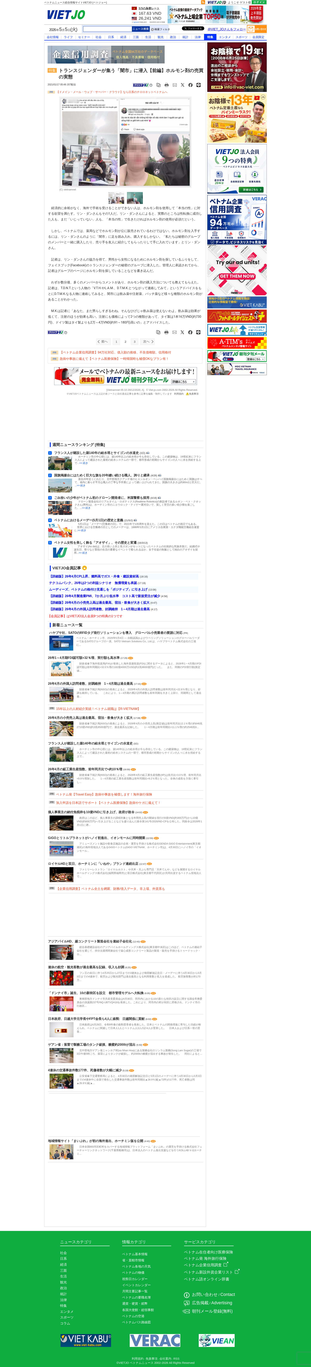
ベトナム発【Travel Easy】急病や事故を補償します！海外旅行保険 (104, 794)
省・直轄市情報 (133, 1260)
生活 (148, 37)
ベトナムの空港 (133, 1316)
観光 (161, 37)
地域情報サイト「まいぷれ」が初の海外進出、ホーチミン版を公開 (96, 1141)
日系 (111, 37)
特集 (210, 37)
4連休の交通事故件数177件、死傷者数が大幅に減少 (85, 1070)
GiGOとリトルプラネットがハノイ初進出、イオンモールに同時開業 (97, 838)
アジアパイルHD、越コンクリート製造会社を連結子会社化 (90, 941)
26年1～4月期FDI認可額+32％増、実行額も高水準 (84, 657)
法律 (198, 37)
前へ (104, 341)
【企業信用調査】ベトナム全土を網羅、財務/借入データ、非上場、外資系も (110, 888)
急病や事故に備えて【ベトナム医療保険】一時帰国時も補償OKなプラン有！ (114, 358)
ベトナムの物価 (133, 1272)
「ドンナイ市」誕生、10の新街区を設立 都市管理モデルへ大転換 (96, 993)
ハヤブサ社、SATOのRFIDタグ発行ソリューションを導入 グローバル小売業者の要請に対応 (115, 632)
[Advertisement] (122, 419)
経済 (123, 37)
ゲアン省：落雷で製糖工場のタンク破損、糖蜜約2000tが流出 (92, 1044)
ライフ (68, 37)
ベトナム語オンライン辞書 (206, 1279)
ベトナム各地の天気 (136, 1266)
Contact (227, 1294)
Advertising (221, 1302)
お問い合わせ (205, 1294)
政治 (173, 37)
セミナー (84, 37)
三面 (136, 37)
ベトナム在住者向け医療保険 (208, 1252)
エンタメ (225, 37)
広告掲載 (200, 1302)
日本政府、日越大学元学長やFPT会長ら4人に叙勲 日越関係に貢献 (97, 1018)
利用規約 (179, 394)
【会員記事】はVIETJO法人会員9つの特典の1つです (85, 616)
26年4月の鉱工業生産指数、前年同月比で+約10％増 (85, 769)
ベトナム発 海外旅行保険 (205, 1258)
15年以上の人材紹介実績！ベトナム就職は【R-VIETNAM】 (98, 709)
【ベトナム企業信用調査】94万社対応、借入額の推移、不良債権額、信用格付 (115, 352)
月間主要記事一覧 (135, 1291)
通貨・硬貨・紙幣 (135, 1303)
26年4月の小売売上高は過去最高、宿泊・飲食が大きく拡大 (90, 717)
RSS (176, 1358)
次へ (146, 341)
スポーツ (242, 37)
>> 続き (83, 462)
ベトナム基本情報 (135, 1254)
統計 (185, 37)
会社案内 (165, 1358)
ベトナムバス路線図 (136, 1322)
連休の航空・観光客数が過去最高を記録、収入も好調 (86, 967)
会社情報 (53, 37)
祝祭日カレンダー (135, 1279)
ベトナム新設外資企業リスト (212, 1272)
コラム (65, 1323)
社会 (99, 37)
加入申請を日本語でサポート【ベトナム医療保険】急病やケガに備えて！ (108, 802)
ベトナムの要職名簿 (136, 1297)
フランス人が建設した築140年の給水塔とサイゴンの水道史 (90, 743)
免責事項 (192, 394)
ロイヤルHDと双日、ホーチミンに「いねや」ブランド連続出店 (93, 863)
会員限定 (258, 37)
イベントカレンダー (136, 1285)
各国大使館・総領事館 (138, 1310)
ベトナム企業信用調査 (206, 1265)
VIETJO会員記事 (66, 568)
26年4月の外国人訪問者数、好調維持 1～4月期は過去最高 (91, 683)
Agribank (136, 22)
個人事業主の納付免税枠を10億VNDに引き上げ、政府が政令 (91, 812)
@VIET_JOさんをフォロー (227, 29)
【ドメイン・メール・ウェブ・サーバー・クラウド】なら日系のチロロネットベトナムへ (111, 92)
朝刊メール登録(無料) (212, 1311)
